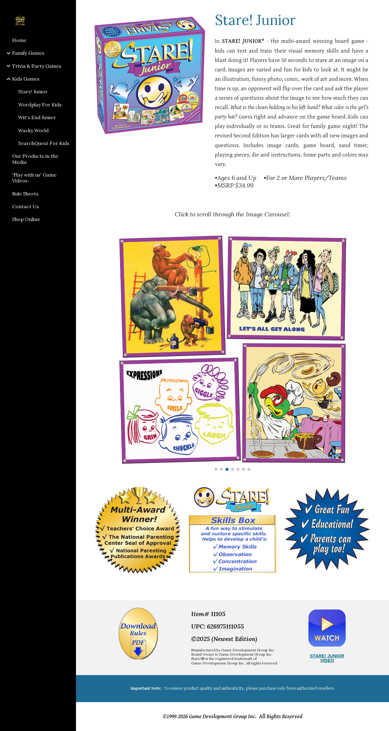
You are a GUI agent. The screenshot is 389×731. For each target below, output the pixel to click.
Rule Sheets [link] (25, 194)
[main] (291, 19)
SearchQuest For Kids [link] (43, 143)
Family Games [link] (28, 53)
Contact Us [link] (25, 206)
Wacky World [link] (33, 130)
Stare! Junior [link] (33, 91)
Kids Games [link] (26, 79)
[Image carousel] (232, 353)
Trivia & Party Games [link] (36, 66)
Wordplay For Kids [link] (40, 105)
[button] (381, 8)
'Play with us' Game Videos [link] (34, 178)
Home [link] (19, 40)
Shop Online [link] (26, 219)
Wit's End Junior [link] (37, 117)
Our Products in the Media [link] (35, 159)
